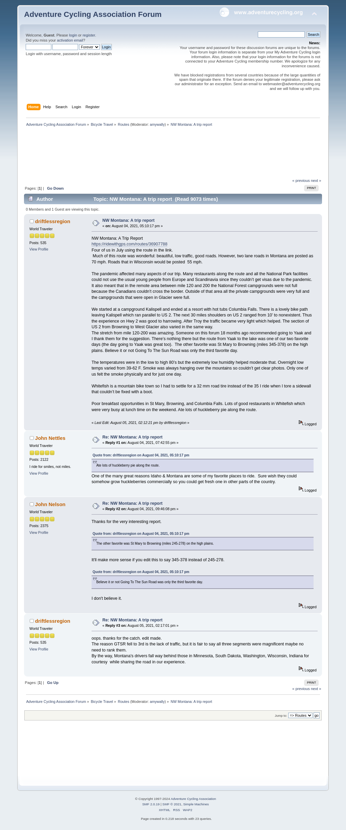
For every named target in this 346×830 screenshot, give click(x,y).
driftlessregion (52, 221)
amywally (157, 124)
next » (316, 181)
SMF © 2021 (172, 804)
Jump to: (281, 715)
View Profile (38, 249)
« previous (301, 181)
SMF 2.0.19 (151, 804)
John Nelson (50, 504)
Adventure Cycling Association (193, 799)
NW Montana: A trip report (128, 220)
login (73, 35)
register (88, 35)
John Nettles (50, 438)
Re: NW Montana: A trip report (132, 437)
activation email (70, 40)
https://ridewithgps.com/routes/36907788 (130, 244)
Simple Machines (196, 804)
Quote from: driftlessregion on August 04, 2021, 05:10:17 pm (141, 455)
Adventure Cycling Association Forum (93, 14)
